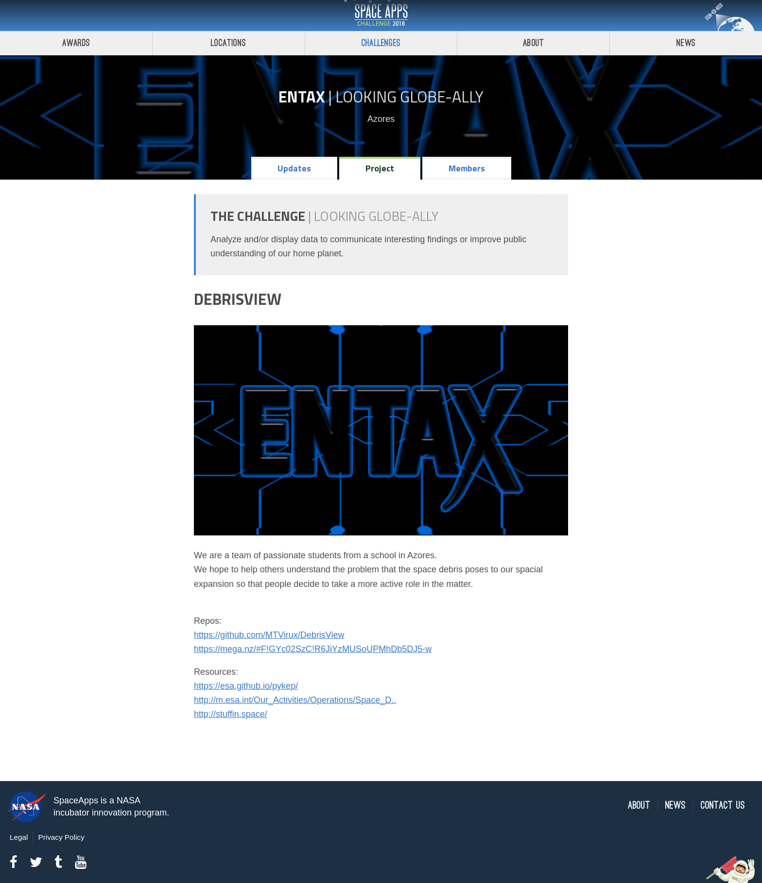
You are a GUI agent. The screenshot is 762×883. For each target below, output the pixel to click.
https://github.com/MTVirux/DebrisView (269, 635)
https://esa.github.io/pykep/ (246, 686)
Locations (228, 43)
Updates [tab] (294, 168)
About (533, 43)
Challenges (381, 43)
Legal (19, 837)
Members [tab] (467, 168)
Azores (381, 119)
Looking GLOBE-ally (409, 96)
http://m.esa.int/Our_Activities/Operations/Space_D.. (295, 700)
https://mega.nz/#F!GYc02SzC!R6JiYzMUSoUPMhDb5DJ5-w (313, 649)
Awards (76, 43)
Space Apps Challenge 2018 (381, 15)
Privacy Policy (61, 837)
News (685, 43)
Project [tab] (379, 168)
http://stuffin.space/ (230, 714)
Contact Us (723, 805)
